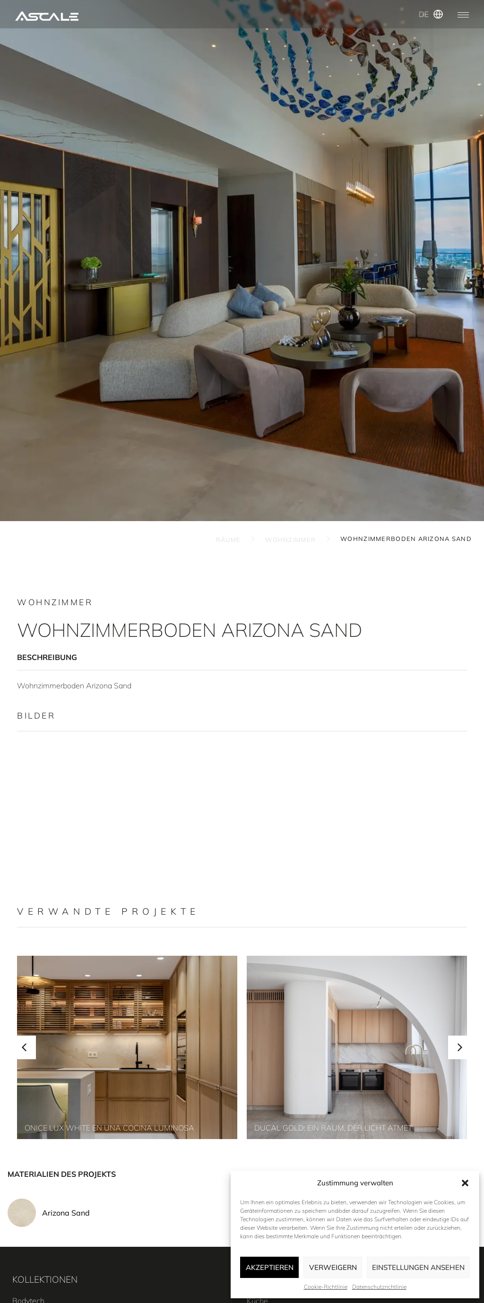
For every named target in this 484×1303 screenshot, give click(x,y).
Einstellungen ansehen (418, 1267)
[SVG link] (46, 16)
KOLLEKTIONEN (45, 1279)
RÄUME (228, 539)
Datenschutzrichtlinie (379, 1286)
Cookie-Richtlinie (325, 1286)
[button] (465, 1183)
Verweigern (333, 1267)
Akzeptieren (270, 1267)
